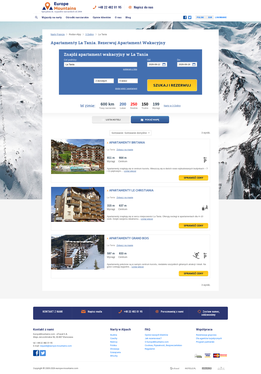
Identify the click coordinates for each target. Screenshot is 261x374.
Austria (113, 335)
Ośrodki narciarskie (77, 17)
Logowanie (221, 17)
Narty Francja (58, 34)
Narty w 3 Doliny (172, 105)
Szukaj (36, 17)
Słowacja (114, 349)
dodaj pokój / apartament (126, 88)
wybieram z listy (130, 69)
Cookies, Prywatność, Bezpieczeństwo (163, 345)
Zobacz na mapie (125, 149)
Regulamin (150, 349)
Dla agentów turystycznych (209, 338)
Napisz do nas (143, 7)
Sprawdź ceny (193, 177)
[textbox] (100, 64)
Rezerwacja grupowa (206, 335)
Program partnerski (205, 342)
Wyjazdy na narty (52, 17)
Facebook (185, 17)
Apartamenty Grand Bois (129, 238)
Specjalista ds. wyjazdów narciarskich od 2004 (61, 7)
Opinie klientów (102, 17)
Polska (113, 345)
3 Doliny (89, 34)
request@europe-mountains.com (56, 346)
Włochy (114, 356)
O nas (118, 17)
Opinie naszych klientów (156, 335)
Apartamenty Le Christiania (131, 190)
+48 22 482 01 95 (110, 7)
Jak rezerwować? (153, 338)
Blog (128, 17)
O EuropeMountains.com (157, 342)
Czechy (113, 338)
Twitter (189, 17)
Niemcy (113, 342)
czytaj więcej (130, 171)
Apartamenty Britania (127, 142)
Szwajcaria (115, 352)
